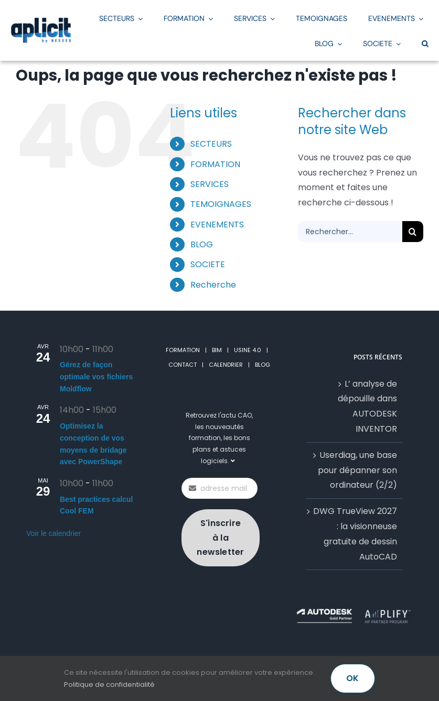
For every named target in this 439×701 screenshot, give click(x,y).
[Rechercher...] (350, 231)
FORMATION (215, 164)
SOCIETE (207, 264)
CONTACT (182, 364)
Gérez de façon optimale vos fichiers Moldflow (96, 376)
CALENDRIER (226, 364)
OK (352, 678)
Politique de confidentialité (109, 684)
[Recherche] (412, 231)
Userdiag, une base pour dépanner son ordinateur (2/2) (357, 470)
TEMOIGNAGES (220, 204)
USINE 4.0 (247, 350)
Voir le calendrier (53, 533)
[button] (425, 43)
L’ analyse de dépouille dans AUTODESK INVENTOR (367, 406)
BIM (217, 350)
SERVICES (209, 184)
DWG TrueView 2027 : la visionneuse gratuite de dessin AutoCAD (355, 533)
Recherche (213, 285)
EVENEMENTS (217, 224)
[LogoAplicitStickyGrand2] (41, 21)
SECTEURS (211, 144)
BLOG (201, 244)
